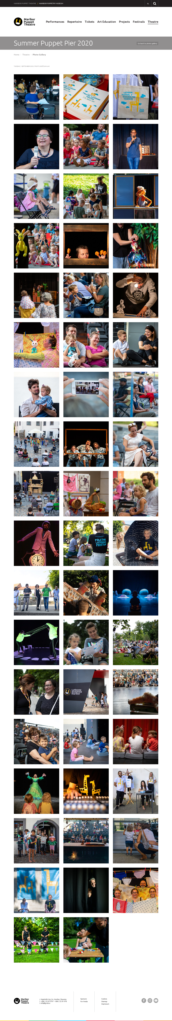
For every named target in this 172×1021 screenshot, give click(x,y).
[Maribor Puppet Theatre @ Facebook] (144, 1000)
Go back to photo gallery (147, 43)
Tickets (89, 21)
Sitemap (104, 1001)
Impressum (105, 1004)
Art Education (106, 21)
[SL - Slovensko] (148, 3)
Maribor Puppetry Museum (51, 3)
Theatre (153, 21)
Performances (55, 21)
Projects (124, 21)
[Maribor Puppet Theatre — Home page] (24, 21)
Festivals (139, 21)
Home (16, 54)
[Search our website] (154, 3)
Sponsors (83, 999)
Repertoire (74, 21)
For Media (84, 1001)
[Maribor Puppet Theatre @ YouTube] (156, 1000)
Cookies (104, 999)
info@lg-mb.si (45, 1003)
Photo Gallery (39, 54)
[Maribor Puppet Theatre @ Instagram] (150, 1000)
